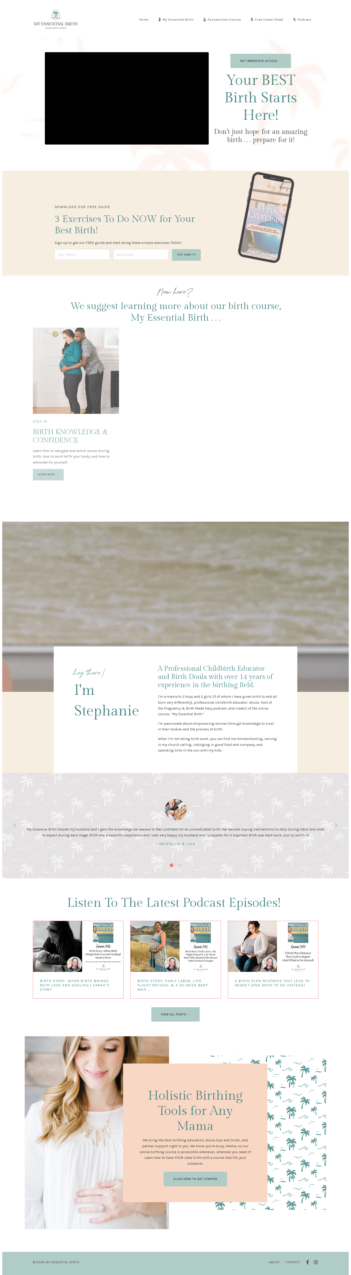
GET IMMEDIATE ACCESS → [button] (260, 61)
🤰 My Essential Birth (175, 20)
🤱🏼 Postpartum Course (222, 20)
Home (143, 20)
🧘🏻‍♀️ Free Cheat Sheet (266, 20)
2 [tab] (179, 865)
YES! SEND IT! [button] (186, 254)
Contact (293, 1262)
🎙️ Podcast (302, 20)
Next (336, 826)
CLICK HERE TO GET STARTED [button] (195, 1179)
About (274, 1262)
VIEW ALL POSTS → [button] (175, 1014)
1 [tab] (171, 865)
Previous (14, 826)
